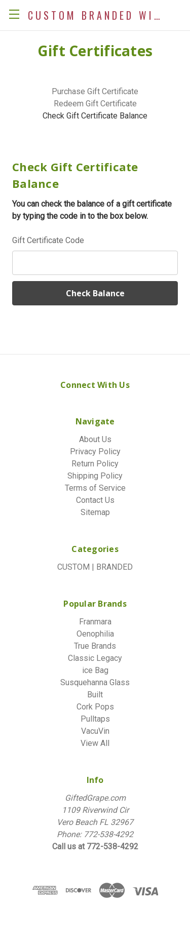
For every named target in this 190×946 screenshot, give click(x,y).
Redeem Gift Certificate (95, 103)
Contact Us (95, 500)
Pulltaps (95, 719)
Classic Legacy (95, 658)
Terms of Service (95, 488)
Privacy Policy (95, 451)
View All (95, 743)
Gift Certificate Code (48, 240)
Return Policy (95, 463)
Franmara (95, 621)
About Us (95, 439)
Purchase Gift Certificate (95, 91)
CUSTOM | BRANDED (95, 567)
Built (95, 694)
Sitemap (95, 512)
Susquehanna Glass (95, 682)
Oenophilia (95, 634)
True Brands (95, 646)
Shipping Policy (95, 476)
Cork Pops (95, 707)
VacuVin (95, 731)
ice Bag (95, 670)
